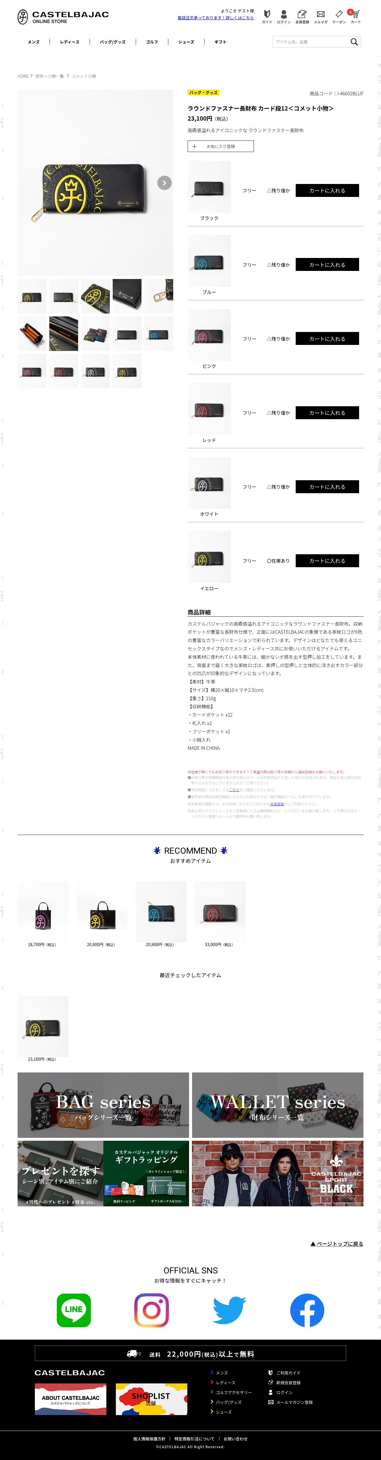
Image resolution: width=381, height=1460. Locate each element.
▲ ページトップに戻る (336, 1243)
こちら (234, 789)
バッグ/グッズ (113, 42)
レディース (70, 42)
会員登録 (302, 21)
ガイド (267, 21)
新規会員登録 (288, 1382)
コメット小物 (84, 76)
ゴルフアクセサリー (234, 1392)
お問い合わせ (236, 1439)
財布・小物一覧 (50, 76)
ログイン (284, 21)
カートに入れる (327, 190)
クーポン (339, 21)
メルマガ (321, 21)
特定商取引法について (194, 1439)
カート (356, 16)
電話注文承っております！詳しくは (216, 17)
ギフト (220, 42)
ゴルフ (152, 42)
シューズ (186, 42)
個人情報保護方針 (149, 1439)
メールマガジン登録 (294, 1402)
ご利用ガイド (288, 1372)
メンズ (34, 42)
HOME (23, 76)
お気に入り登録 (221, 146)
